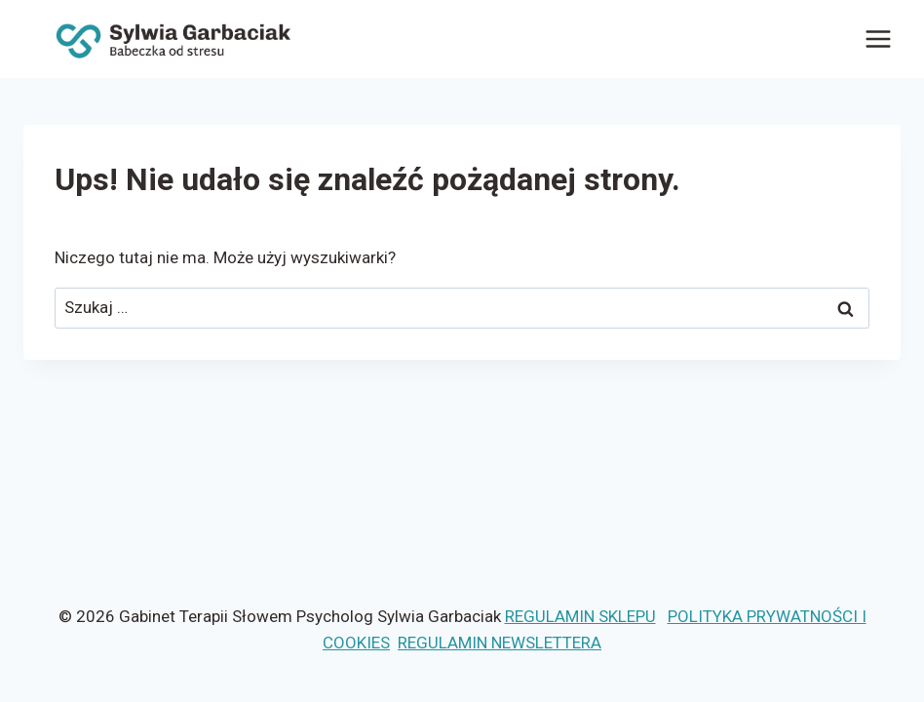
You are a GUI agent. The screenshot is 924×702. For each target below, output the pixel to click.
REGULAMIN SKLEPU (580, 616)
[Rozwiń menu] (878, 38)
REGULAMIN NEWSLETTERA (499, 642)
